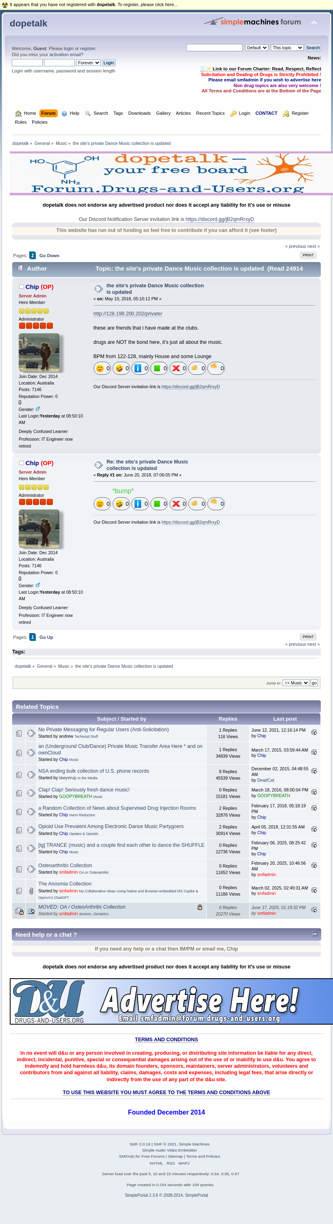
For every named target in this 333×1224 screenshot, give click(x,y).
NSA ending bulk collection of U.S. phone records (93, 771)
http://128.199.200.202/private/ (128, 314)
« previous (295, 246)
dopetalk (28, 23)
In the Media (88, 778)
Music (73, 760)
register (87, 48)
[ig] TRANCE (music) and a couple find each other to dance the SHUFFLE (121, 845)
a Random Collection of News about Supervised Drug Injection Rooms (117, 808)
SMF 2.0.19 (139, 1144)
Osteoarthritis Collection (65, 865)
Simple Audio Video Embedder (169, 1150)
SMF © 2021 (165, 1144)
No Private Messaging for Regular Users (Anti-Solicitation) (103, 729)
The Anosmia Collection (64, 884)
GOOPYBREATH (75, 796)
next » (313, 246)
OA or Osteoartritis (94, 872)
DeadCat (265, 780)
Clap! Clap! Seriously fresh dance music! (84, 790)
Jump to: (273, 683)
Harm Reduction (82, 815)
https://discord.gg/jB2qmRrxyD (220, 219)
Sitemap (175, 1156)
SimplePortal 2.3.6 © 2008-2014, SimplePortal (166, 1195)
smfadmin (68, 872)
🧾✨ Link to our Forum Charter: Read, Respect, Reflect (260, 68)
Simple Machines (194, 1144)
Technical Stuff (86, 736)
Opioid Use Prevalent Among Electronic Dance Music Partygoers (111, 826)
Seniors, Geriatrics (94, 914)
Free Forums (153, 1156)
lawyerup (67, 777)
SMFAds (127, 1156)
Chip (32, 286)
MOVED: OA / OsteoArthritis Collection (81, 907)
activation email (65, 54)
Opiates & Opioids (83, 834)
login (69, 48)
